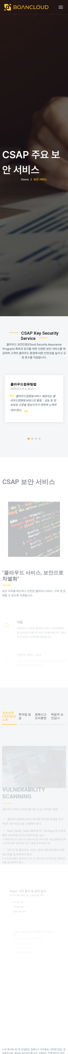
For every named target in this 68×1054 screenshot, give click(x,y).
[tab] (9, 726)
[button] (29, 439)
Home (25, 179)
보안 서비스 (40, 179)
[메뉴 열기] (61, 7)
